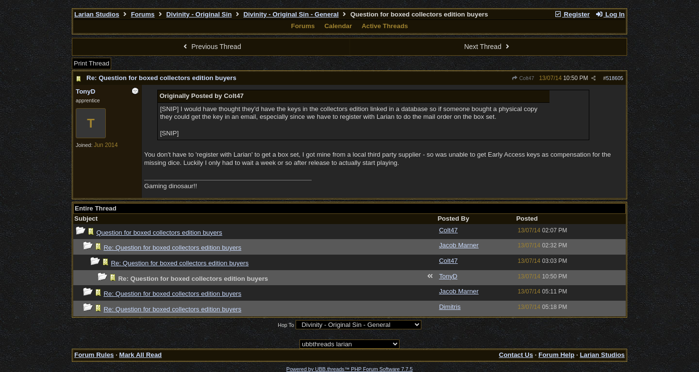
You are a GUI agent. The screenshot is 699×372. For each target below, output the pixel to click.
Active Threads (385, 26)
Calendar (338, 26)
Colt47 (522, 78)
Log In (610, 14)
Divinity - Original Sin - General (290, 14)
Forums (143, 14)
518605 (614, 78)
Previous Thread (211, 46)
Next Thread (488, 46)
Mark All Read (140, 354)
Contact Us (516, 354)
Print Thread (91, 63)
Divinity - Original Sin (199, 14)
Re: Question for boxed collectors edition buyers (161, 77)
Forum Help (556, 354)
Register (572, 14)
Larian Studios (96, 14)
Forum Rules (94, 354)
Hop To (286, 325)
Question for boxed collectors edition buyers (159, 232)
